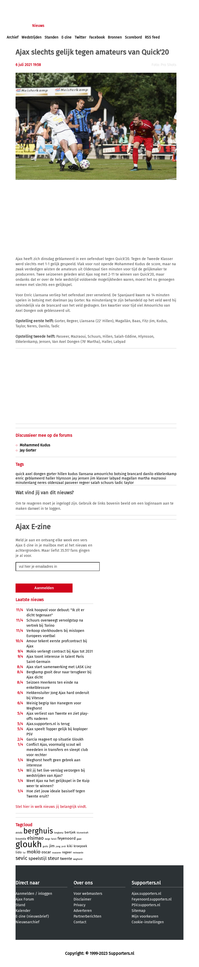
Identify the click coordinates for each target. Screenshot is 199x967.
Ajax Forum (25, 899)
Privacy (80, 905)
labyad (114, 478)
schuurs (107, 483)
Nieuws (38, 26)
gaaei (79, 839)
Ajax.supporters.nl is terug (47, 724)
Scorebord (133, 37)
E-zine (66, 37)
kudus (73, 474)
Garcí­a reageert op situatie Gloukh (54, 739)
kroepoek (80, 846)
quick (20, 474)
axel (28, 474)
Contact (80, 922)
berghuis (38, 831)
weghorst (77, 859)
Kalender (23, 911)
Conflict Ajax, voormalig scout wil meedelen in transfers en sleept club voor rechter (57, 749)
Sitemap (138, 911)
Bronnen (115, 37)
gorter (51, 474)
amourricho (103, 474)
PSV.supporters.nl (146, 905)
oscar (46, 852)
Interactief (78, 26)
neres (42, 483)
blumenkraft (82, 833)
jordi (63, 846)
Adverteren (83, 911)
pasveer (71, 483)
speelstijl (38, 858)
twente (66, 858)
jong (58, 846)
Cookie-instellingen (148, 922)
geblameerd (35, 478)
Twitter (80, 37)
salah (95, 483)
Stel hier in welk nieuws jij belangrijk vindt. (51, 806)
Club (97, 26)
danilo (148, 474)
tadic (119, 483)
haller (50, 478)
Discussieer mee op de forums (44, 435)
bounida (21, 838)
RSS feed (152, 37)
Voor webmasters (88, 893)
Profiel (113, 26)
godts (45, 846)
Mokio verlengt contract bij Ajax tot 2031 (59, 651)
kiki (70, 846)
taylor (129, 483)
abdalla (19, 833)
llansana (86, 474)
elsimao (35, 838)
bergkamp (58, 833)
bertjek (70, 832)
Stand (20, 905)
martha (144, 478)
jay (74, 478)
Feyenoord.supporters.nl (152, 899)
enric (20, 478)
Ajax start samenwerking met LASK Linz (58, 667)
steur (53, 858)
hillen (62, 474)
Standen (51, 37)
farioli (53, 839)
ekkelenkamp (165, 474)
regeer (84, 483)
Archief (12, 37)
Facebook (97, 37)
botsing (120, 474)
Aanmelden (25, 893)
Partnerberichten (87, 916)
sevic (21, 858)
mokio (33, 852)
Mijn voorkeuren (145, 916)
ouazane (56, 852)
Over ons (83, 883)
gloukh (29, 844)
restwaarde (78, 853)
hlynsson (63, 478)
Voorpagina (16, 26)
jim (92, 478)
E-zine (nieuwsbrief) (32, 916)
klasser (102, 478)
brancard (134, 474)
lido (19, 852)
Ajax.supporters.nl (146, 893)
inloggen (14, 5)
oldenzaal (56, 483)
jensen (83, 478)
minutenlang (26, 483)
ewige (47, 839)
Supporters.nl (146, 883)
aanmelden (34, 5)
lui (24, 852)
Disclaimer (82, 899)
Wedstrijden (31, 37)
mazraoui (158, 478)
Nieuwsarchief (27, 922)
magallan (129, 478)
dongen (39, 474)
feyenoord (67, 838)
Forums (57, 26)
